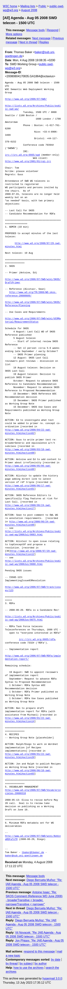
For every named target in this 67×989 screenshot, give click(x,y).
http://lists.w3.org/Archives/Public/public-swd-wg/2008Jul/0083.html (33, 533)
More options (14, 34)
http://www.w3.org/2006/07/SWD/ (26, 99)
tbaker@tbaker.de (33, 852)
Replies (44, 42)
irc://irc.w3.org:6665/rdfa (37, 639)
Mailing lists (27, 6)
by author (41, 963)
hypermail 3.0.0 (52, 978)
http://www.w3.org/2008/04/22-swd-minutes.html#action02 (28, 431)
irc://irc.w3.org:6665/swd (22, 155)
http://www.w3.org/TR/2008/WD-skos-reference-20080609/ (31, 294)
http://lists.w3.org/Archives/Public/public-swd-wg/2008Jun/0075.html (33, 618)
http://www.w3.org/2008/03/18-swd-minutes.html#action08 (28, 451)
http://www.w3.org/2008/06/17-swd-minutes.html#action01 (28, 487)
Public (42, 6)
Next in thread (28, 42)
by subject (26, 963)
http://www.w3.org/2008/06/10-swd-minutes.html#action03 (28, 772)
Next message (41, 38)
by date (55, 959)
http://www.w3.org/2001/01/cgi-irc (28, 161)
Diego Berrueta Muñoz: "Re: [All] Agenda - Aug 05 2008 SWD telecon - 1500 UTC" (34, 884)
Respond (52, 30)
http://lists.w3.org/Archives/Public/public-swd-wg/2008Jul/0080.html (33, 562)
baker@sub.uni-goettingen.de (24, 855)
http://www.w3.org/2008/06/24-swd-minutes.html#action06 (30, 523)
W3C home (10, 6)
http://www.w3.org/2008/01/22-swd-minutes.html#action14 (28, 720)
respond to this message (39, 951)
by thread (12, 963)
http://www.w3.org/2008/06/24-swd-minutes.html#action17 (28, 507)
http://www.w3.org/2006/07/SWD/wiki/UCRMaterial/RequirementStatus (33, 320)
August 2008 (29, 10)
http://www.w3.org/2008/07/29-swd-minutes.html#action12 (31, 553)
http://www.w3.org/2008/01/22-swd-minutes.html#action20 (28, 756)
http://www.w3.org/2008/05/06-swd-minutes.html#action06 (28, 467)
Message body (35, 30)
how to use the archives (29, 967)
